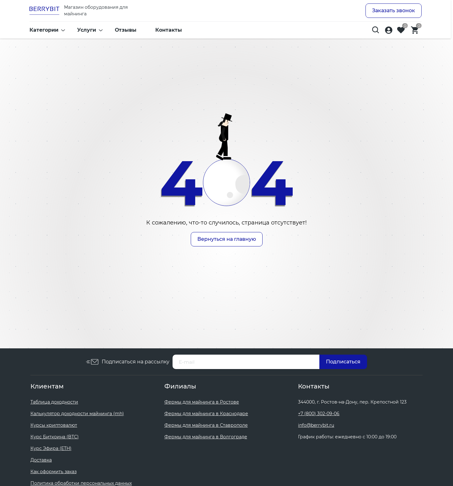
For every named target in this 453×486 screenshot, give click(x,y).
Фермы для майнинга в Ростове (201, 402)
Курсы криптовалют (53, 425)
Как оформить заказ (53, 471)
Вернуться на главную (226, 239)
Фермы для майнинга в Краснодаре (206, 413)
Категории (43, 31)
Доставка (41, 460)
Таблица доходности (54, 402)
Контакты (168, 31)
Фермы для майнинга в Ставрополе (206, 425)
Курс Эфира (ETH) (51, 448)
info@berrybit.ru (316, 425)
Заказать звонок (393, 11)
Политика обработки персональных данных (81, 483)
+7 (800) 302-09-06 (318, 413)
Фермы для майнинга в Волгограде (205, 437)
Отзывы (125, 31)
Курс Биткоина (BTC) (54, 437)
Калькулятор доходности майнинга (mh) (77, 413)
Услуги (86, 31)
